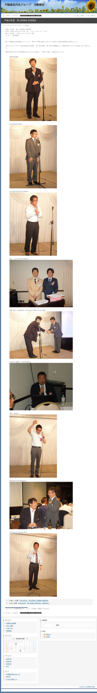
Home (8, 15)
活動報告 (15, 15)
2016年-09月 (20, 638)
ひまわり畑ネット (11, 679)
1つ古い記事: (89, 16)
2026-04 (8, 659)
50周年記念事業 (11, 623)
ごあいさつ (9, 628)
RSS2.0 (48, 634)
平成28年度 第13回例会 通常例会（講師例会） (34, 603)
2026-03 (8, 661)
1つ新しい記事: (79, 16)
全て (7, 666)
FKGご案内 (9, 626)
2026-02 (8, 664)
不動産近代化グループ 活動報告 (24, 4)
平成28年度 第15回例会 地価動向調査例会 (33, 600)
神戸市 (8, 677)
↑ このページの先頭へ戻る (87, 686)
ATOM (48, 637)
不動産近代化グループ (13, 674)
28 (20, 650)
